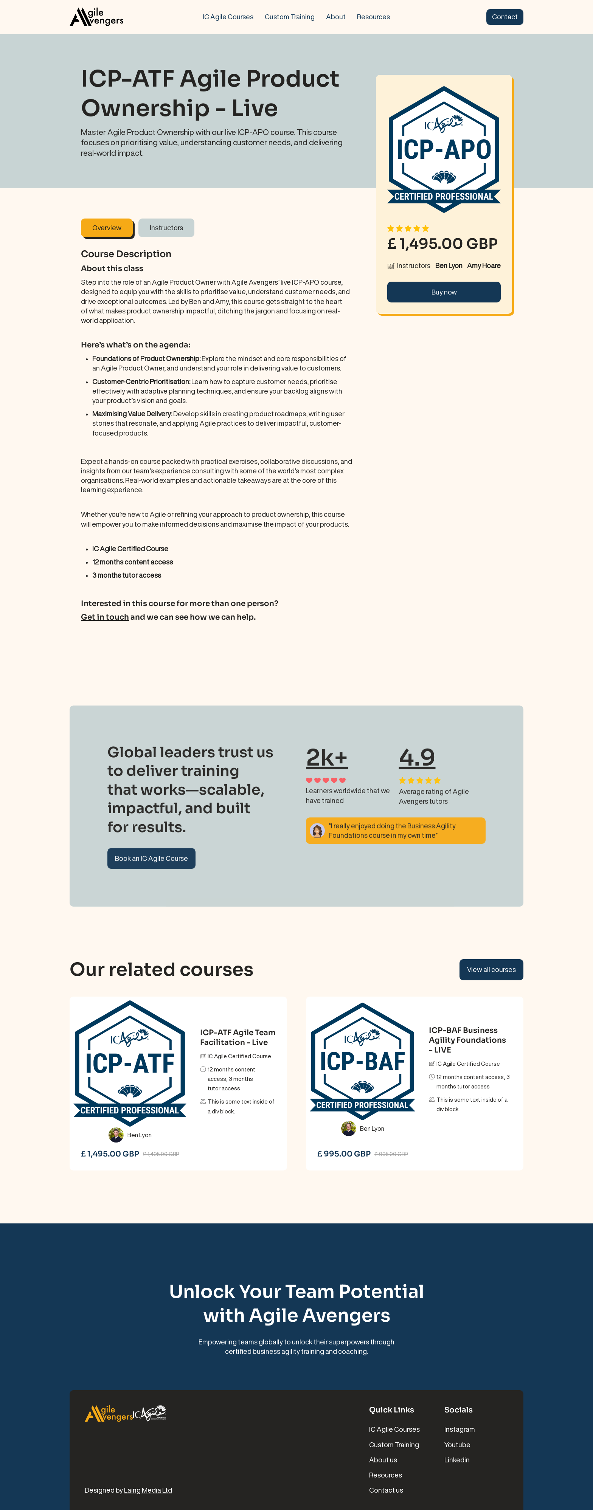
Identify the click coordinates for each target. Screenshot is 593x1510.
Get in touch (105, 617)
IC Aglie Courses (394, 1429)
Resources (373, 16)
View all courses (491, 969)
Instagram (459, 1429)
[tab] (107, 228)
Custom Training (290, 16)
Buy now (444, 291)
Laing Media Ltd (148, 1490)
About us (383, 1459)
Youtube (457, 1444)
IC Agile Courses (228, 16)
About (336, 16)
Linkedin (457, 1459)
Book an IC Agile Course (151, 863)
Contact (505, 16)
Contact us (386, 1490)
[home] (119, 17)
